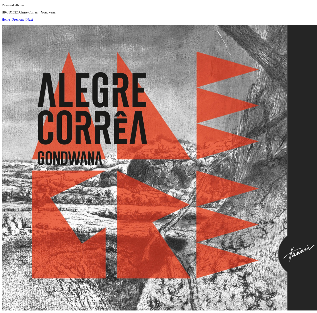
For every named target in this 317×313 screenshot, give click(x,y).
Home (6, 19)
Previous (18, 19)
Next (29, 19)
